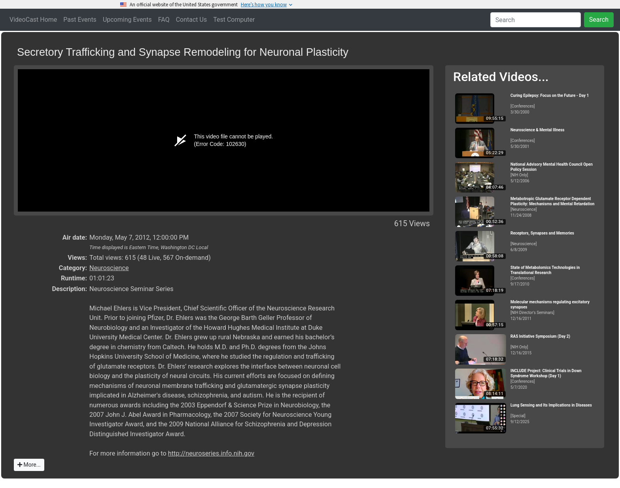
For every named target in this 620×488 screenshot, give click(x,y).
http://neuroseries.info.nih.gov (211, 453)
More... (29, 465)
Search (599, 19)
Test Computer (234, 19)
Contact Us (191, 19)
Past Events (79, 19)
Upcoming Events (127, 19)
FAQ (164, 19)
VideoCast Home (33, 19)
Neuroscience (109, 268)
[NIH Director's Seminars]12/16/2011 (553, 310)
